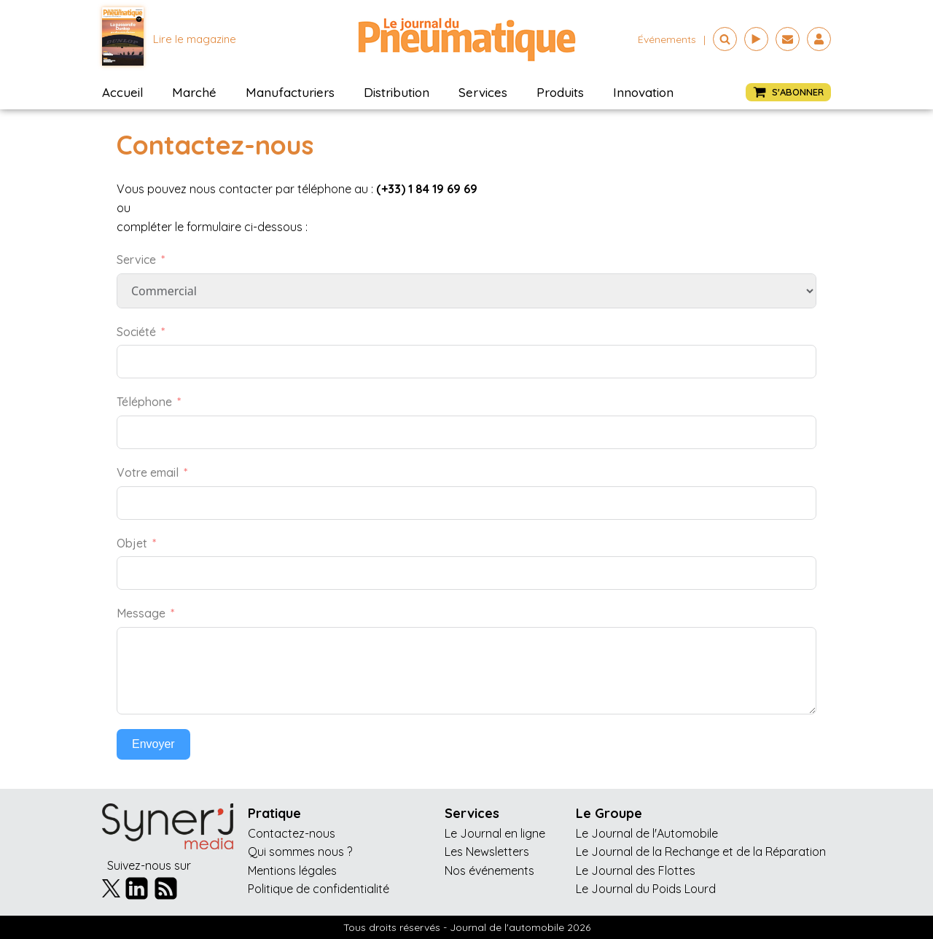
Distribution (396, 92)
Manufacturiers (290, 92)
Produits (560, 92)
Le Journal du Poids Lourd (646, 888)
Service (136, 259)
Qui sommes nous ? (300, 851)
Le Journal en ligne (495, 833)
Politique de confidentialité (318, 888)
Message (141, 613)
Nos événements (489, 870)
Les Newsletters (487, 851)
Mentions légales (292, 870)
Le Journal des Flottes (635, 870)
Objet (132, 543)
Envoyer (153, 744)
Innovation (643, 92)
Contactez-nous (291, 833)
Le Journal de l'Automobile (647, 833)
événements (667, 39)
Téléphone (144, 401)
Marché (194, 92)
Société (136, 331)
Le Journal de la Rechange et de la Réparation (701, 851)
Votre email (148, 472)
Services (482, 92)
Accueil (122, 92)
